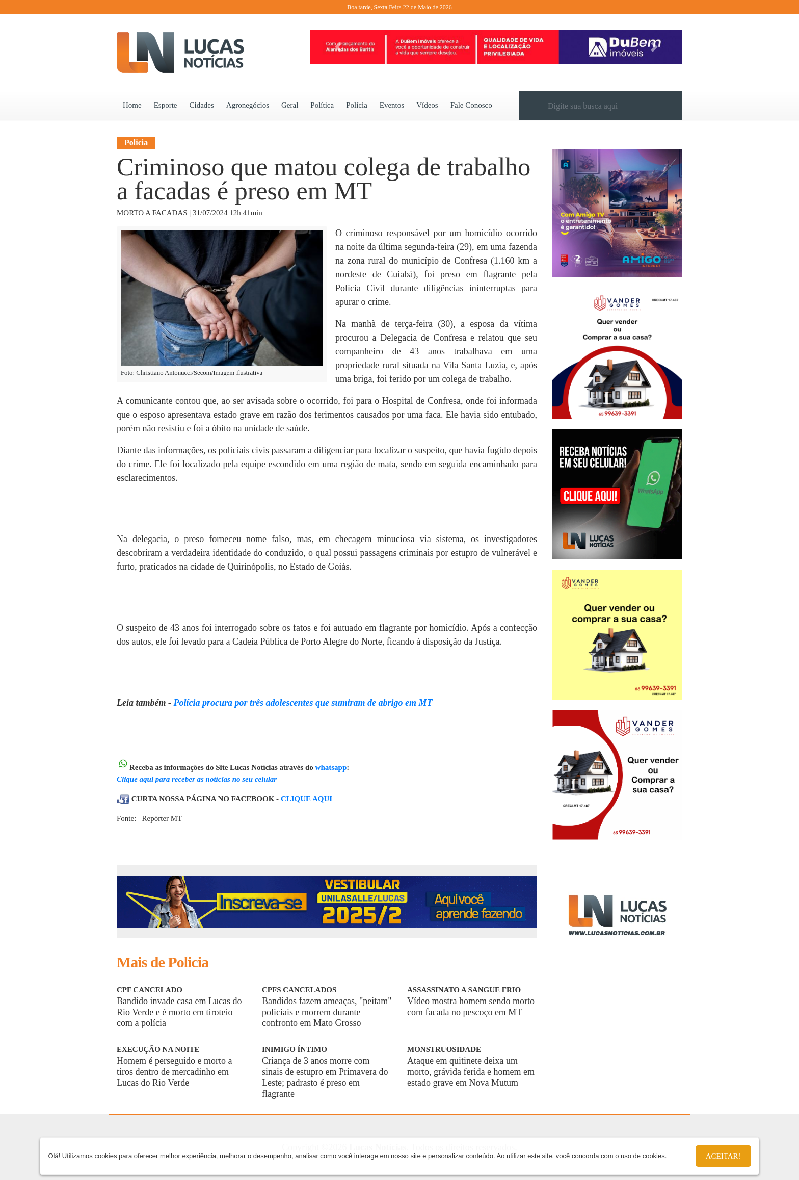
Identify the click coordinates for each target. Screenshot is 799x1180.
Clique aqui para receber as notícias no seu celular (197, 779)
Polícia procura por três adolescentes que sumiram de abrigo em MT (302, 703)
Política (322, 105)
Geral (289, 105)
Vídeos (427, 105)
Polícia (356, 105)
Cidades (202, 105)
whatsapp (331, 767)
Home (132, 105)
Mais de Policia (162, 962)
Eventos (392, 105)
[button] (338, 47)
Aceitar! (723, 1156)
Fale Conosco (471, 105)
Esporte (165, 105)
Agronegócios (247, 105)
